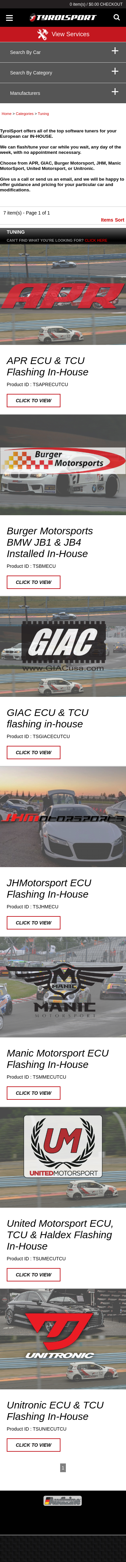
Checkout (111, 4)
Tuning (43, 114)
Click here (96, 240)
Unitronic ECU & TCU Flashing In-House (55, 1410)
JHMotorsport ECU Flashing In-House (49, 888)
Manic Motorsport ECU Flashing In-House (58, 1058)
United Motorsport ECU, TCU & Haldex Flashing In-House (60, 1235)
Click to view (33, 400)
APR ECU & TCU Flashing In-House (47, 366)
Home (6, 114)
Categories (25, 114)
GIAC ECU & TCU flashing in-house (47, 718)
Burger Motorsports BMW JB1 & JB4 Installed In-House (50, 542)
